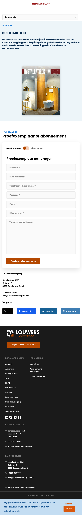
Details (61, 507)
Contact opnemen (38, 375)
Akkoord (72, 507)
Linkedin (49, 310)
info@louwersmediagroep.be (21, 480)
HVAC (7, 384)
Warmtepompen (12, 413)
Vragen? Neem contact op (22, 343)
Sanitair (8, 394)
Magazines (35, 363)
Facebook (26, 310)
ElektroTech (10, 389)
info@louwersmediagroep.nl (20, 448)
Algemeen (10, 370)
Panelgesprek (11, 375)
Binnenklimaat (11, 398)
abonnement (37, 147)
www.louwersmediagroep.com (21, 490)
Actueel (8, 365)
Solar (7, 380)
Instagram (71, 310)
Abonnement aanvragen (36, 369)
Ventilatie (9, 408)
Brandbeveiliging (13, 403)
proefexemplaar (13, 147)
